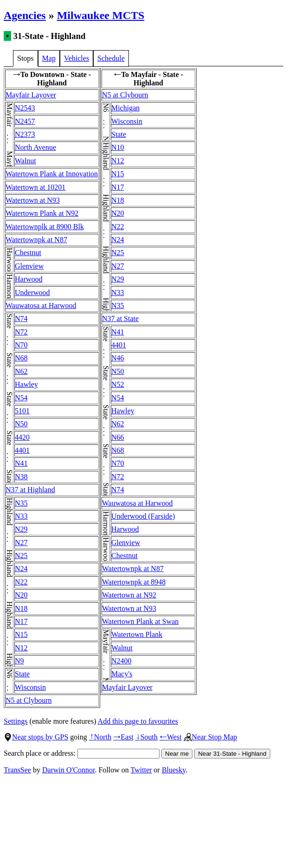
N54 (21, 398)
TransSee (17, 770)
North (100, 737)
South (146, 737)
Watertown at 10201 (35, 187)
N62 (21, 371)
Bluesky (173, 770)
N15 (21, 634)
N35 (21, 503)
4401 (22, 450)
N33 (21, 516)
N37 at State (120, 318)
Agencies (25, 15)
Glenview (29, 266)
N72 (21, 332)
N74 (21, 318)
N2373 (25, 134)
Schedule (111, 58)
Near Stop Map (210, 737)
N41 (21, 463)
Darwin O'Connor (68, 770)
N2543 (25, 108)
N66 (117, 437)
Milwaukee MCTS (101, 15)
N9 (19, 661)
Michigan (125, 108)
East (123, 737)
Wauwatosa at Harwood (41, 305)
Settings (16, 721)
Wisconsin (30, 687)
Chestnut (28, 253)
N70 (21, 345)
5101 (22, 411)
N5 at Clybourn (29, 700)
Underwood (32, 292)
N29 (21, 529)
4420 (22, 437)
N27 (21, 542)
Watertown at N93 (33, 200)
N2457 (25, 121)
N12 (21, 648)
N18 (21, 608)
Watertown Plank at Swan (140, 621)
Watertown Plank (136, 634)
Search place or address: (81, 753)
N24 (21, 568)
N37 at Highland (30, 490)
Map (49, 58)
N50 (21, 424)
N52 (117, 384)
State (22, 674)
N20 (21, 595)
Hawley (26, 384)
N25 (21, 555)
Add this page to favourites (138, 721)
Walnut (25, 161)
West (170, 737)
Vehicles (76, 58)
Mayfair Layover (31, 95)
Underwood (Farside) (143, 516)
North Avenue (35, 147)
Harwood (29, 279)
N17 (21, 621)
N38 (21, 477)
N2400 (121, 661)
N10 (117, 147)
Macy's (122, 674)
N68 (21, 358)
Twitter (141, 770)
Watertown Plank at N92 (42, 213)
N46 (117, 358)
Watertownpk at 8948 (134, 582)
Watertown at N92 (129, 595)
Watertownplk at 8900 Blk (45, 227)
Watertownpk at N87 (36, 240)
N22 (21, 582)
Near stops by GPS (36, 737)
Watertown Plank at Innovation (52, 174)
